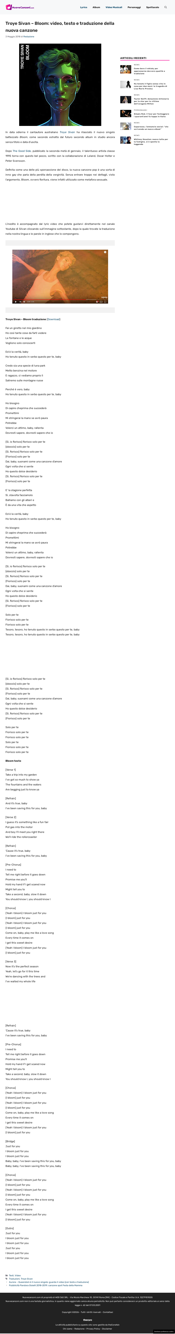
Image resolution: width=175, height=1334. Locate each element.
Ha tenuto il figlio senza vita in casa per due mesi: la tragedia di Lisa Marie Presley (150, 86)
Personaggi (134, 7)
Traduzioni (14, 1278)
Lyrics (83, 7)
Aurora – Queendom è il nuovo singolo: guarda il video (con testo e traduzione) (49, 1282)
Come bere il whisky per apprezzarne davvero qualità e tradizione (149, 70)
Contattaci (108, 1312)
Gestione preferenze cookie (163, 1331)
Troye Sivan (67, 132)
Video (18, 1275)
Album (96, 7)
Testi (11, 1275)
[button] (166, 7)
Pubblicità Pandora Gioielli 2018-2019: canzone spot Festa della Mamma (45, 1285)
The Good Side (22, 151)
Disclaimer (107, 1329)
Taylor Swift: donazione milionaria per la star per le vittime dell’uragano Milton (151, 101)
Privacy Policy (93, 1329)
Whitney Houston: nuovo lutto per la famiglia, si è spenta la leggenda (151, 141)
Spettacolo (152, 7)
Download (53, 319)
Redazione (79, 1329)
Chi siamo (67, 1329)
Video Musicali (114, 7)
